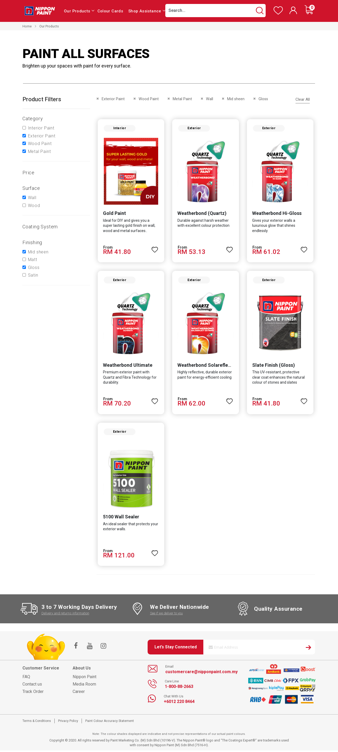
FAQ (26, 678)
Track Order (33, 693)
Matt (32, 259)
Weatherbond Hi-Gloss (277, 213)
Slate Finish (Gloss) (273, 366)
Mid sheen (38, 251)
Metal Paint (39, 151)
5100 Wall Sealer (120, 518)
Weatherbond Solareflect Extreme (214, 366)
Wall (32, 197)
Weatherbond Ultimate (127, 366)
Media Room (84, 685)
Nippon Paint (84, 678)
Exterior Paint (41, 135)
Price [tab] (28, 172)
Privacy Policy (68, 722)
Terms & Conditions (36, 722)
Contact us (32, 685)
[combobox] (215, 10)
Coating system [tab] (40, 226)
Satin (33, 275)
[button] (155, 248)
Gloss (34, 267)
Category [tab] (32, 118)
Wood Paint (40, 143)
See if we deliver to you (166, 615)
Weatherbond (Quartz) (202, 213)
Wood (34, 205)
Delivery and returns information (65, 615)
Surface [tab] (31, 188)
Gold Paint (113, 213)
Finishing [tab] (32, 242)
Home (27, 26)
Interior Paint (41, 128)
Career (79, 693)
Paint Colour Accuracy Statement (109, 722)
